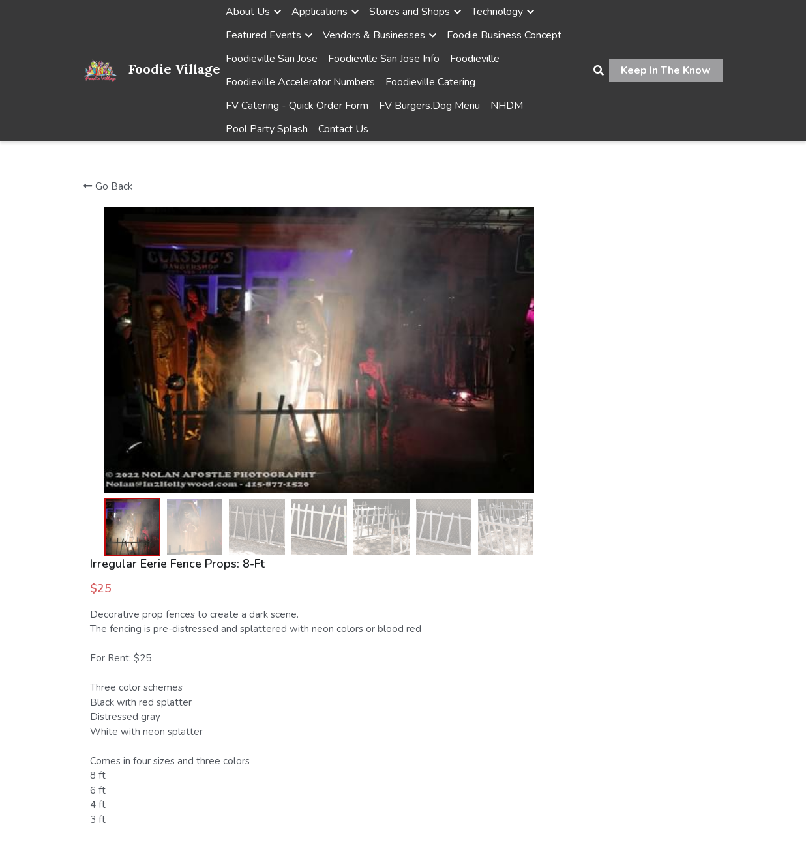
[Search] (598, 70)
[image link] (100, 69)
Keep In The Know (666, 70)
